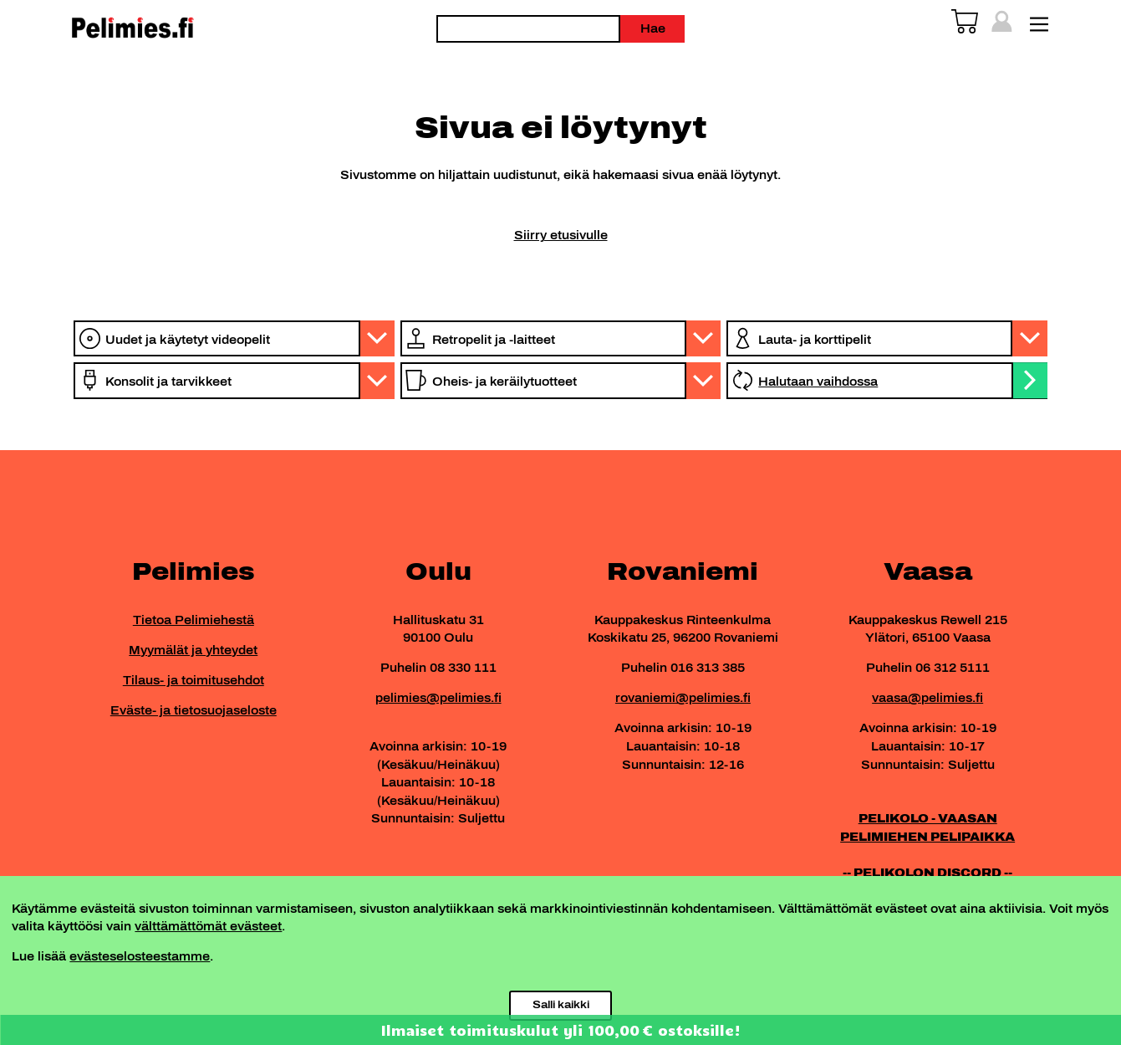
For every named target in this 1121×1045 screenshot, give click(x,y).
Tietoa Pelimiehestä (193, 620)
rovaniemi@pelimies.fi (683, 697)
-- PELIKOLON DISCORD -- (927, 872)
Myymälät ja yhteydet (193, 650)
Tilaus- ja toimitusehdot (193, 680)
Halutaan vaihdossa (818, 381)
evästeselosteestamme (139, 956)
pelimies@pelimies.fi (438, 697)
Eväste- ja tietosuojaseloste (193, 710)
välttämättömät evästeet (208, 926)
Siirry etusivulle (561, 235)
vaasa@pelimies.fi (927, 697)
